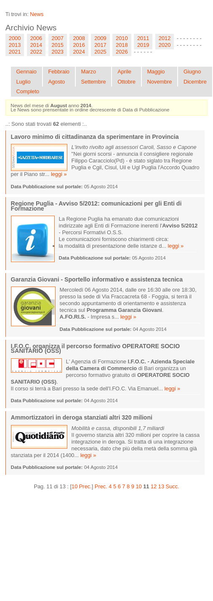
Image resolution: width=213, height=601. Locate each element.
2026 (122, 52)
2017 (100, 45)
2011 (143, 38)
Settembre (93, 82)
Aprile (124, 71)
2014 (36, 45)
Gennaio (26, 71)
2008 (79, 38)
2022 (36, 52)
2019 (143, 45)
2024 (79, 52)
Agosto (56, 82)
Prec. (101, 486)
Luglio (23, 82)
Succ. (172, 486)
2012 (164, 38)
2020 (164, 45)
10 (138, 486)
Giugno (192, 71)
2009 (100, 38)
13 (161, 486)
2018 (122, 45)
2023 (58, 52)
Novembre (159, 82)
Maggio (156, 71)
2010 (122, 38)
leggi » (59, 174)
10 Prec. (82, 486)
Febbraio (58, 71)
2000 (15, 38)
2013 (15, 45)
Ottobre (126, 82)
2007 (58, 38)
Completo (27, 91)
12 (154, 486)
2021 (15, 52)
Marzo (88, 71)
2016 (79, 45)
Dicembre (195, 82)
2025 (100, 52)
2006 (36, 38)
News (36, 14)
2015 (58, 45)
